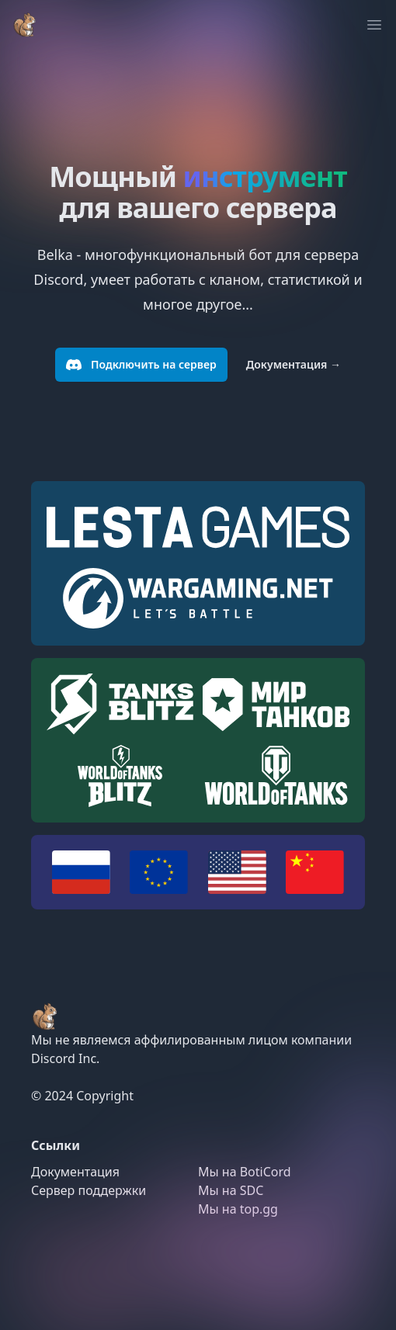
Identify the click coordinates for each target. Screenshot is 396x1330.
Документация (293, 364)
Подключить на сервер (141, 364)
